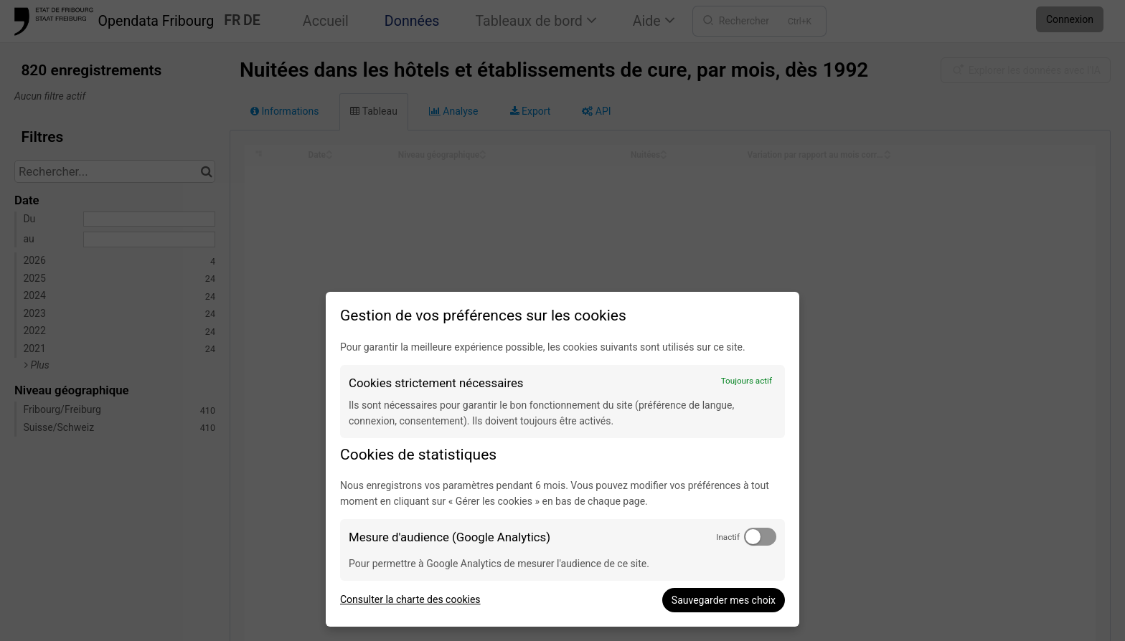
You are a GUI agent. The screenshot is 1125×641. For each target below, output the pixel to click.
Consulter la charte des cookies (410, 599)
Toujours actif (746, 381)
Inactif (728, 537)
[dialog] (562, 459)
